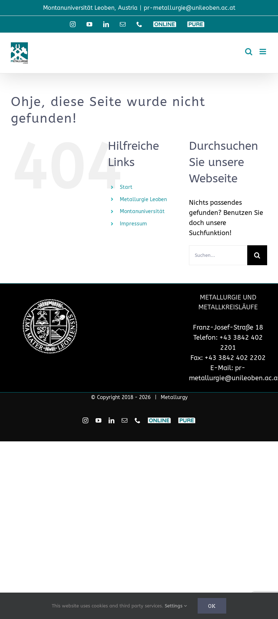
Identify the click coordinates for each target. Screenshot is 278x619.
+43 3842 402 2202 (235, 358)
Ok (212, 605)
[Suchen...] (218, 255)
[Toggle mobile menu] (263, 51)
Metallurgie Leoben (143, 199)
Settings (176, 606)
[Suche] (257, 255)
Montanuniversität (142, 211)
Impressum (133, 224)
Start (126, 187)
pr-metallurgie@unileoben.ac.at (189, 7)
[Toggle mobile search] (248, 51)
